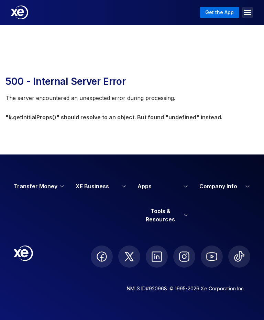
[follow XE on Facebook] (102, 257)
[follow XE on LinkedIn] (157, 257)
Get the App (219, 12)
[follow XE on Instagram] (184, 257)
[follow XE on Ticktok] (239, 257)
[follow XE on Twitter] (129, 257)
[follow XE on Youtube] (212, 257)
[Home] (19, 12)
